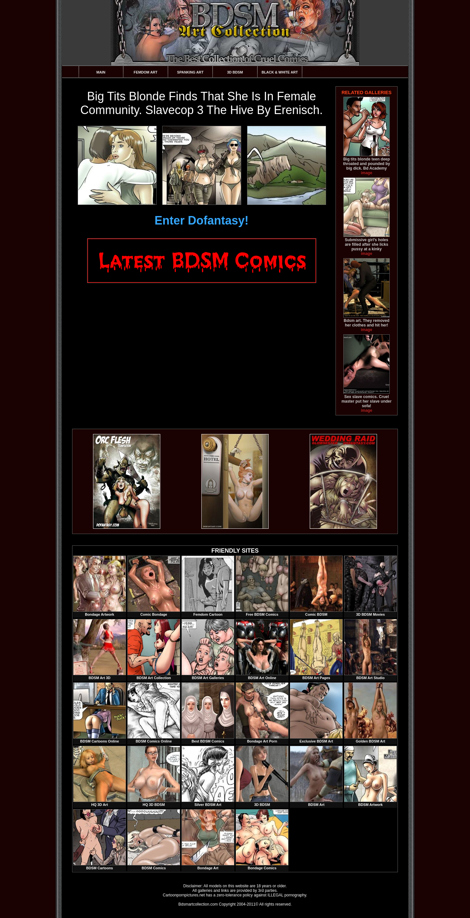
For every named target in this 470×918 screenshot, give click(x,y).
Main (100, 72)
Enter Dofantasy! (201, 220)
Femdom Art (146, 72)
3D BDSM (235, 72)
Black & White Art (279, 72)
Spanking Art (190, 72)
